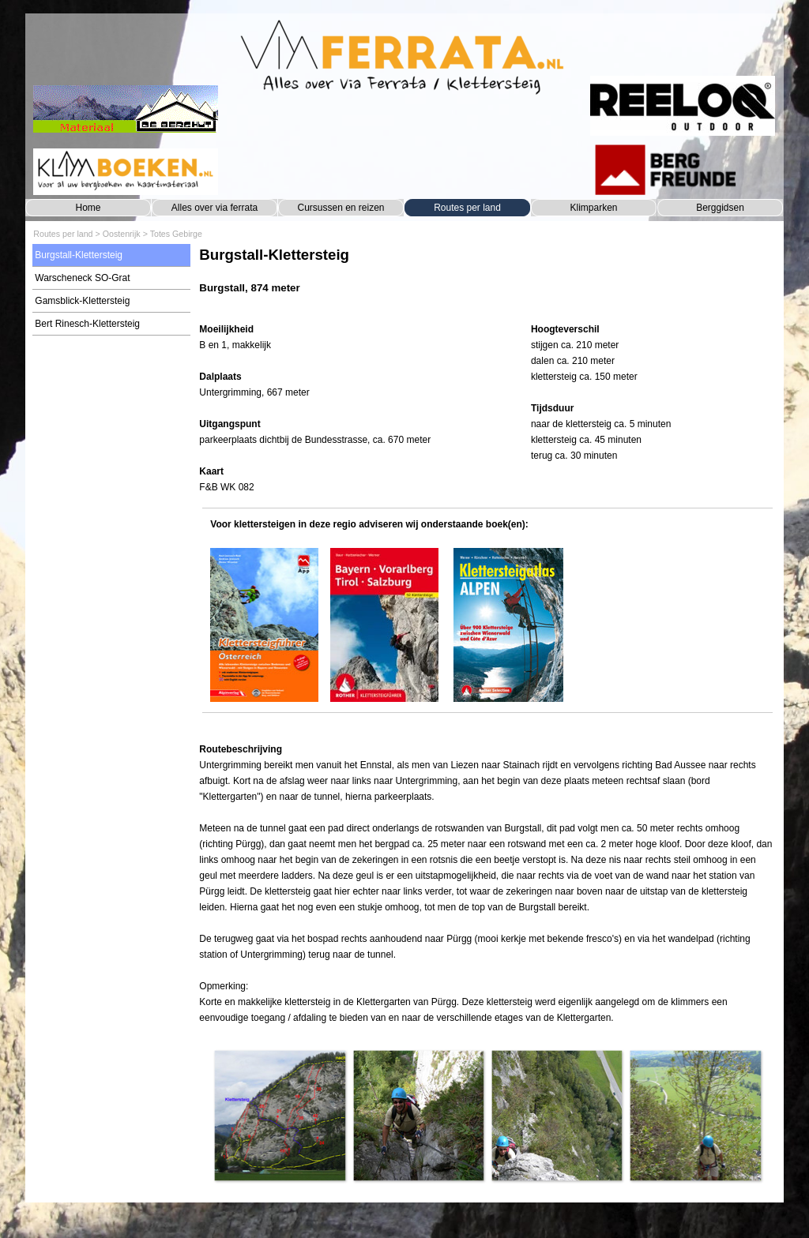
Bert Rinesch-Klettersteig (87, 323)
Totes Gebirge (176, 233)
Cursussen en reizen (340, 207)
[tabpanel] (487, 278)
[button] (279, 1115)
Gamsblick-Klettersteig (82, 300)
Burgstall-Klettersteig (78, 255)
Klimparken (593, 207)
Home (87, 207)
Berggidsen (720, 207)
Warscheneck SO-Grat (82, 277)
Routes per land (467, 207)
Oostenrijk (122, 233)
